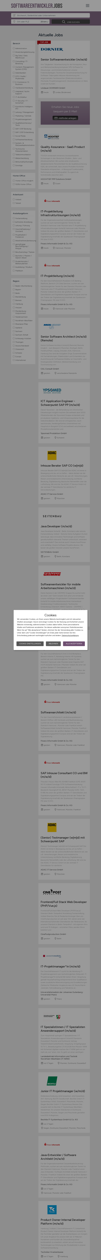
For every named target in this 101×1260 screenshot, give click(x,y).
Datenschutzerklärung (70, 635)
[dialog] (50, 630)
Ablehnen (53, 644)
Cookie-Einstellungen (30, 644)
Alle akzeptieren (74, 644)
